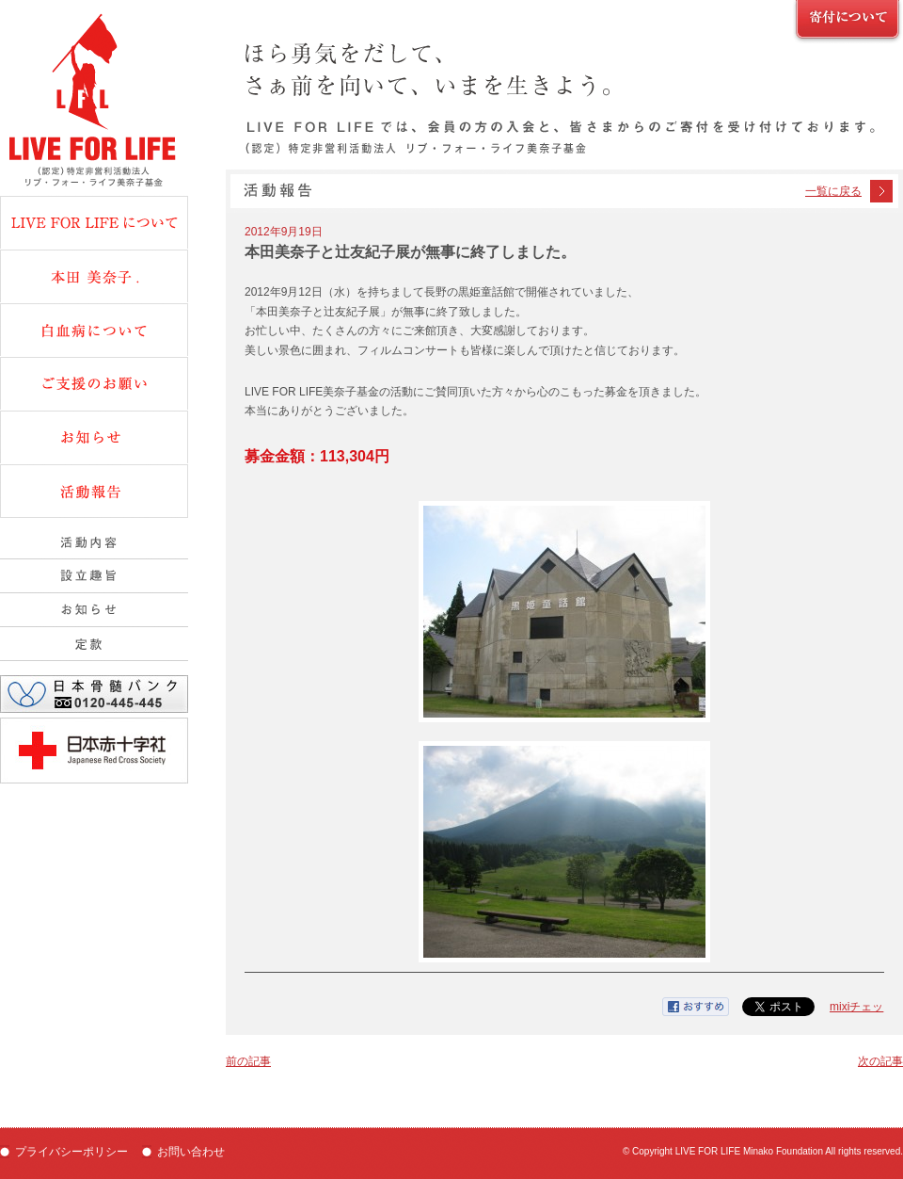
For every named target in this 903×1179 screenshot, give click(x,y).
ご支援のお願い (847, 22)
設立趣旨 (94, 576)
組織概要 (94, 610)
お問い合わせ (191, 1151)
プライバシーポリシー (71, 1151)
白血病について (94, 329)
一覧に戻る (833, 191)
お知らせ (94, 437)
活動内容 (94, 542)
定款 (94, 644)
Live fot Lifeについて (94, 222)
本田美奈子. (94, 276)
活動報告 (94, 491)
